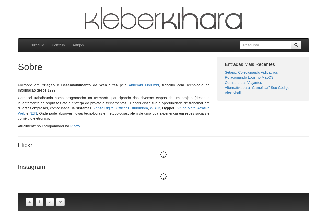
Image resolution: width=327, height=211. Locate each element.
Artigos (78, 45)
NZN (33, 113)
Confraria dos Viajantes (243, 83)
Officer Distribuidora (132, 108)
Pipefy (75, 126)
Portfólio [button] (58, 45)
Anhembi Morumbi (144, 85)
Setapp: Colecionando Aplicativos (251, 72)
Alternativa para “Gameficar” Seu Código (257, 88)
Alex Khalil (233, 93)
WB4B (155, 108)
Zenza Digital (104, 108)
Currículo (37, 45)
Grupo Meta (186, 108)
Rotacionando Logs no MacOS (249, 77)
